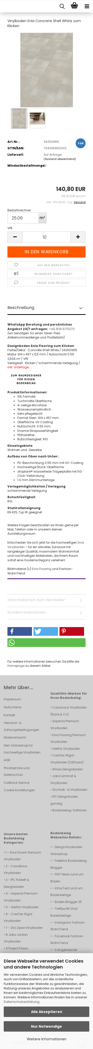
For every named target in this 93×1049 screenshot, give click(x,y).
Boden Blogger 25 (68, 902)
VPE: (10, 228)
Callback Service (16, 783)
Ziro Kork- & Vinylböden (69, 789)
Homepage (16, 666)
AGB (7, 760)
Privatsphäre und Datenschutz (17, 771)
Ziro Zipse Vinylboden (27, 928)
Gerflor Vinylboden (66, 749)
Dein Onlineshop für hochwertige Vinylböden (22, 748)
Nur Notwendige (46, 1026)
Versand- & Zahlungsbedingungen (21, 726)
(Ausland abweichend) (60, 159)
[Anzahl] (46, 237)
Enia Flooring (42, 569)
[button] (14, 237)
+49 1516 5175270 (62, 329)
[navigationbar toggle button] (87, 6)
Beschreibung (20, 307)
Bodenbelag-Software (69, 810)
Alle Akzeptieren (46, 1011)
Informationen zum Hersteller (36, 600)
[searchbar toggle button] (62, 6)
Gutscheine (12, 707)
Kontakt (9, 715)
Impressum (12, 699)
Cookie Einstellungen (19, 790)
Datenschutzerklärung (21, 1001)
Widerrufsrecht (15, 737)
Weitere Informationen (46, 1039)
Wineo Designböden (67, 769)
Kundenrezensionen (26, 612)
